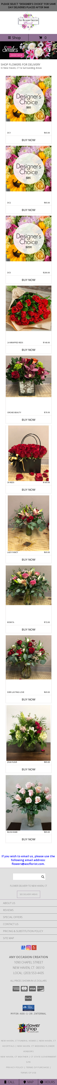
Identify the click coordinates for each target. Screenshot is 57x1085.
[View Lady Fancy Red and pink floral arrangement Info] (28, 523)
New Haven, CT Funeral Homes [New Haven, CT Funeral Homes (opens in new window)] (19, 1040)
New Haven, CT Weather (14, 1056)
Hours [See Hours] (47, 1082)
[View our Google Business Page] (23, 949)
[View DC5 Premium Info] (28, 238)
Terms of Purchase (37, 1067)
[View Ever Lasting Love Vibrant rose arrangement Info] (28, 657)
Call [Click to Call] (9, 1082)
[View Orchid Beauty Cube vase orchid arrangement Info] (28, 376)
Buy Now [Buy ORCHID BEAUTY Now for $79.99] (28, 420)
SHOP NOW (16, 55)
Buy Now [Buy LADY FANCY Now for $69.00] (28, 560)
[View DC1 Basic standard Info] (28, 99)
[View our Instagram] (28, 949)
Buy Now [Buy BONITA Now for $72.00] (28, 629)
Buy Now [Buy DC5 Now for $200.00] (28, 280)
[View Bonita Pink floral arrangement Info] (28, 585)
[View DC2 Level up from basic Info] (28, 168)
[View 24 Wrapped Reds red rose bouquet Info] (28, 308)
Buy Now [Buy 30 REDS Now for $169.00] (28, 490)
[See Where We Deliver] (28, 894)
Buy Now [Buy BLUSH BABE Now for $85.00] (28, 839)
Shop (14, 37)
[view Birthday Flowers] (28, 58)
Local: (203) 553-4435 (28, 973)
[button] (28, 1008)
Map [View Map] (29, 1082)
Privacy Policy (15, 1067)
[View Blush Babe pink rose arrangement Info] (28, 802)
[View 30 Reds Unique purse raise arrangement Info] (28, 453)
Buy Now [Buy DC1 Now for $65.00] (28, 140)
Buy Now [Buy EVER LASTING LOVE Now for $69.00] (28, 699)
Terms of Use (28, 1072)
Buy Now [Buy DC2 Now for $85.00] (28, 210)
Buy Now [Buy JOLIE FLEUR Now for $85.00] (28, 769)
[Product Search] (29, 876)
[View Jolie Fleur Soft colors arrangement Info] (28, 733)
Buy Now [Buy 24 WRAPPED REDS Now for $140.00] (28, 350)
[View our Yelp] (34, 949)
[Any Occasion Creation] (28, 29)
